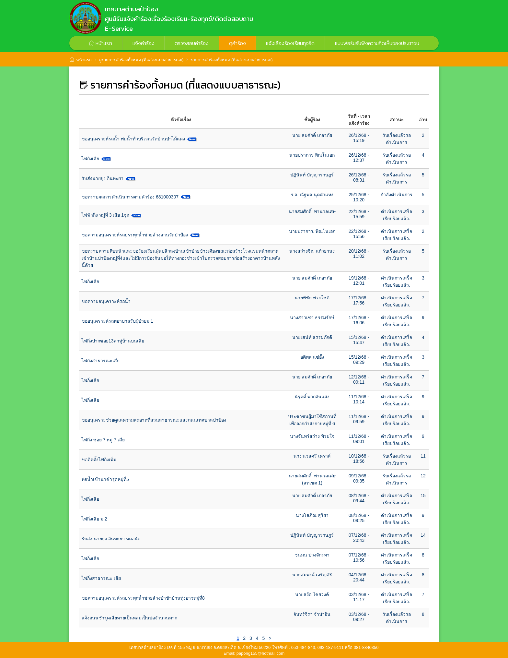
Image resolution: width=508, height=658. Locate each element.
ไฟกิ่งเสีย (90, 158)
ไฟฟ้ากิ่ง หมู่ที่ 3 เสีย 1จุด (105, 215)
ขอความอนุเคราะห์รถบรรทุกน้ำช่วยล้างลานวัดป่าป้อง (135, 234)
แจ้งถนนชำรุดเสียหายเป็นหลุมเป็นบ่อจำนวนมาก (129, 617)
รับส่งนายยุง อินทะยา (102, 178)
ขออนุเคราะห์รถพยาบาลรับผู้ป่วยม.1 (117, 321)
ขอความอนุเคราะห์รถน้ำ (106, 301)
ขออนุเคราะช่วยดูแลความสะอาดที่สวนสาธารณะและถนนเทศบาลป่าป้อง (154, 420)
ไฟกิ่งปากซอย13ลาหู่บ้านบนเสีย (113, 340)
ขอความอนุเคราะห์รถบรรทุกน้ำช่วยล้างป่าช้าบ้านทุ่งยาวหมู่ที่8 (143, 598)
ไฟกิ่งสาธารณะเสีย (101, 360)
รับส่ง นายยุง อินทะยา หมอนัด (111, 538)
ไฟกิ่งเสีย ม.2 (94, 518)
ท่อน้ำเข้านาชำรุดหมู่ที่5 (105, 479)
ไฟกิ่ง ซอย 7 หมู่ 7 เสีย (103, 439)
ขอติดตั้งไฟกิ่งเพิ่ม (99, 459)
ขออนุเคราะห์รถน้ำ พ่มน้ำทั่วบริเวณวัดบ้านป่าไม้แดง (133, 138)
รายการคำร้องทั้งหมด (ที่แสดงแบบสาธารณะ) (231, 59)
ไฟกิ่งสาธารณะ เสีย (101, 578)
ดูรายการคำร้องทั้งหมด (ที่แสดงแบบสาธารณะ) (141, 59)
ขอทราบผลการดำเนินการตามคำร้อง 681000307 (130, 196)
